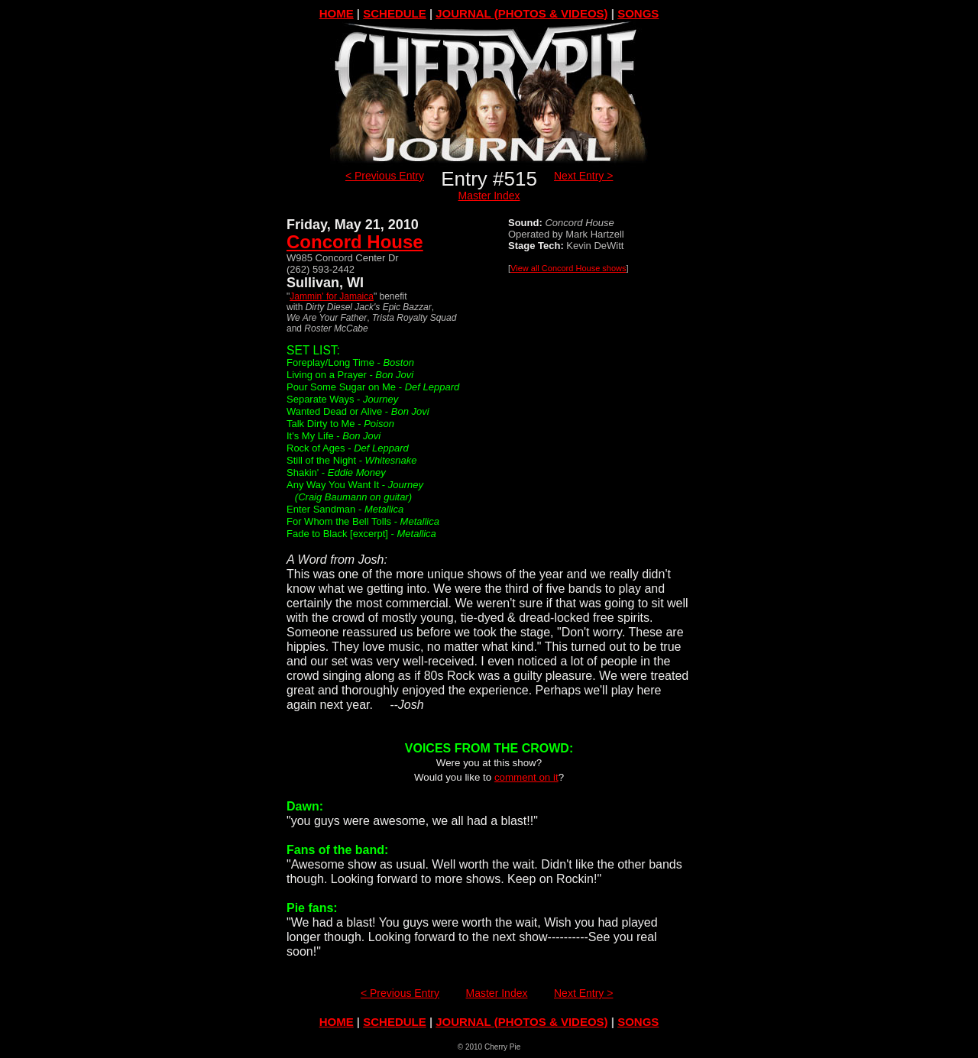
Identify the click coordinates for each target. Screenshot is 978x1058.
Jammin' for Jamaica (332, 296)
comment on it (526, 777)
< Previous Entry (384, 176)
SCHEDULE (394, 13)
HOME (336, 13)
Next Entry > (583, 176)
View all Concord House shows (568, 268)
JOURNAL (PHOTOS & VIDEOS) (521, 13)
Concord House (355, 241)
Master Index (489, 195)
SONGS (638, 13)
